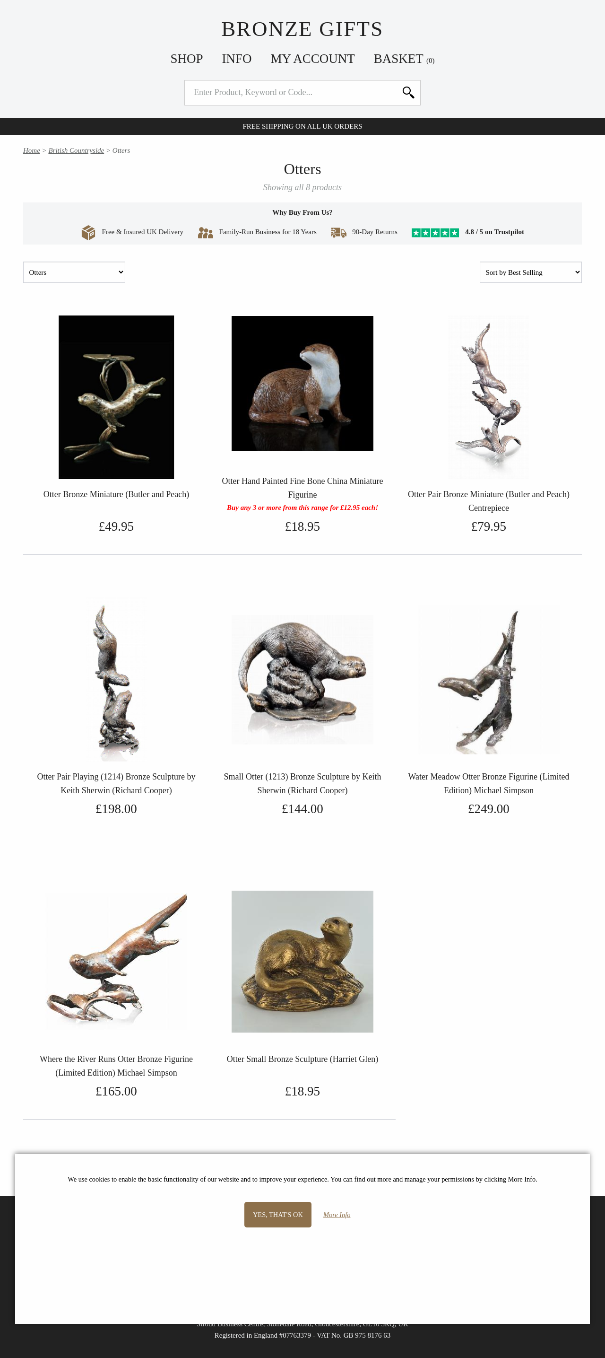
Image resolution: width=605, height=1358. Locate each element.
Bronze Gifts (302, 29)
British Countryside (76, 150)
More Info (336, 1214)
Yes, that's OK (278, 1214)
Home (31, 150)
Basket (404, 59)
